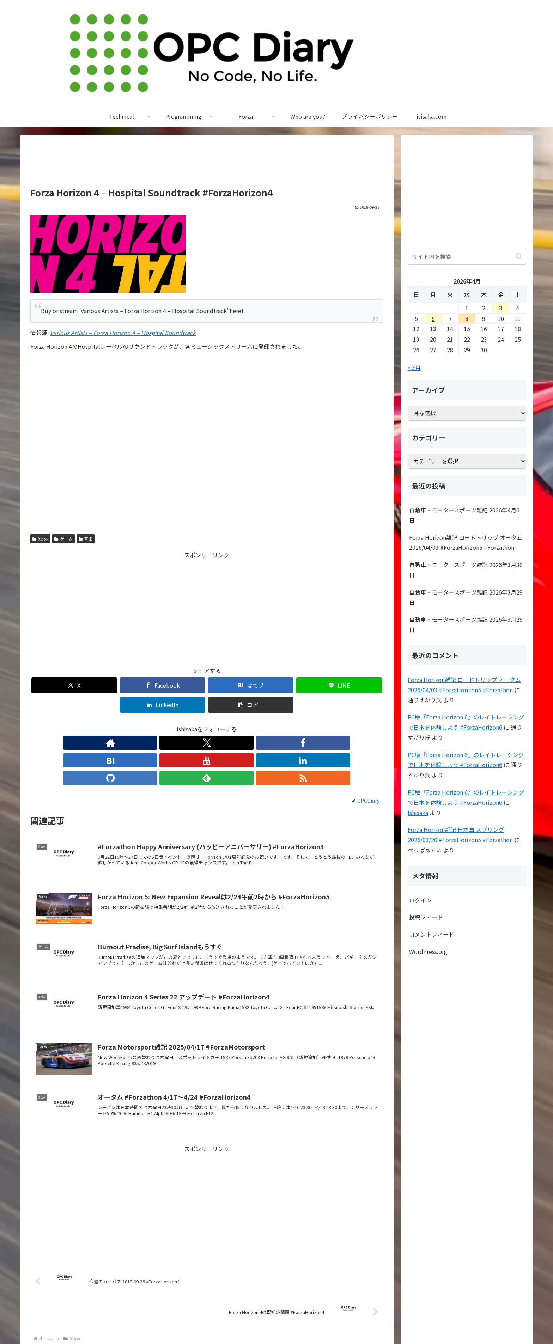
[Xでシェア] (58, 685)
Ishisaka (418, 812)
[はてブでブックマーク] (177, 685)
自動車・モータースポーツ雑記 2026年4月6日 (464, 515)
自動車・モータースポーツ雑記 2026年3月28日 (466, 624)
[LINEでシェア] (236, 685)
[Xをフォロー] (158, 723)
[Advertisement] (206, 164)
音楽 (86, 539)
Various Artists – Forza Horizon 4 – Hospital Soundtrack (123, 332)
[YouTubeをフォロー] (207, 723)
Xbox (40, 539)
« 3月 (414, 367)
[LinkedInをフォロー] (223, 723)
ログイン (420, 900)
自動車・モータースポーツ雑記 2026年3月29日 (466, 597)
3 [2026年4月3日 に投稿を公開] (500, 308)
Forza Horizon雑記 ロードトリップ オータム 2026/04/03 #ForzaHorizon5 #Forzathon (465, 542)
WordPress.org (428, 951)
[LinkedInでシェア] (295, 685)
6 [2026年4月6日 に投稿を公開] (433, 318)
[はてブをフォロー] (190, 723)
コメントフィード (431, 934)
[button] (355, 685)
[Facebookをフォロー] (174, 723)
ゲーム (63, 539)
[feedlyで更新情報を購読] (255, 723)
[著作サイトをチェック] (142, 723)
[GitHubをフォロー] (239, 723)
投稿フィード (426, 917)
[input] (467, 256)
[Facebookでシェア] (118, 685)
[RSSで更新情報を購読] (272, 723)
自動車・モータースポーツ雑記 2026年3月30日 (466, 569)
